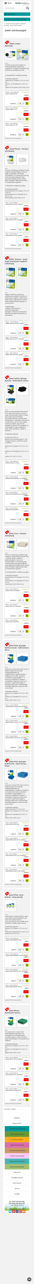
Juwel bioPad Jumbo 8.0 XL (14, 986)
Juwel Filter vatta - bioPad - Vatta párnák (14, 896)
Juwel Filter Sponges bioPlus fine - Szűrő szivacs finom (15, 763)
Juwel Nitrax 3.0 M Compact (14, 1059)
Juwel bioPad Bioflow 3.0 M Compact (17, 955)
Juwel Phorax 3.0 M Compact (14, 204)
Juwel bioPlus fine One (12, 824)
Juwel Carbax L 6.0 (11, 109)
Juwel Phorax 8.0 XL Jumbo (14, 235)
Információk (17, 1183)
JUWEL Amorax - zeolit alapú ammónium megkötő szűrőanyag (16, 261)
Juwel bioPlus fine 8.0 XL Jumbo (15, 871)
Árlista (17, 1188)
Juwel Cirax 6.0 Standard (13, 606)
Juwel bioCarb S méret (12, 463)
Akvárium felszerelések (13, 23)
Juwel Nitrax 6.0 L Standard (14, 1074)
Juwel (6, 63)
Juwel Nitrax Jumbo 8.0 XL (14, 1090)
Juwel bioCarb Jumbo (12, 509)
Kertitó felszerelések (17, 1167)
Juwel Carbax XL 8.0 (12, 125)
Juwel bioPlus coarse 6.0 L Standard (16, 722)
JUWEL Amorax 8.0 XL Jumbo (14, 354)
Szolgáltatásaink (17, 1178)
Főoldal (17, 1194)
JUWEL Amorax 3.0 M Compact (15, 323)
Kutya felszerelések (17, 1134)
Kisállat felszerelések (17, 1156)
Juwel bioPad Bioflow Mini (14, 940)
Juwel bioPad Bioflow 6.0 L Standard (17, 971)
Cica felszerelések (17, 1140)
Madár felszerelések (17, 1145)
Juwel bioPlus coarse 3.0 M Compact (17, 706)
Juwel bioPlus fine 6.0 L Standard (16, 855)
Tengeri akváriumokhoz (17, 1161)
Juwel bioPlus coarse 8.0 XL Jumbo (16, 737)
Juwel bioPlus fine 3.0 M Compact (16, 840)
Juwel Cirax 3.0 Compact (13, 590)
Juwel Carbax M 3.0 (11, 94)
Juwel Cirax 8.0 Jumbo (12, 621)
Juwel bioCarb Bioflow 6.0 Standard (16, 494)
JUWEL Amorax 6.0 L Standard (15, 339)
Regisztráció (17, 1123)
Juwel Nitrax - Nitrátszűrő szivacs (12, 1011)
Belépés (17, 1118)
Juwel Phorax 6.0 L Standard (14, 219)
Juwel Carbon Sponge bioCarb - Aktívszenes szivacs (17, 379)
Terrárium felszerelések (17, 1150)
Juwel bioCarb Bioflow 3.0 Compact (16, 478)
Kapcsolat (17, 1172)
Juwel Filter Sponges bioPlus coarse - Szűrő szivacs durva (17, 647)
